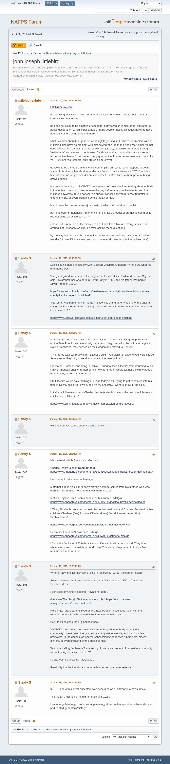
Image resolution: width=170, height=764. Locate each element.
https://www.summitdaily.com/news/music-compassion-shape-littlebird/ (92, 403)
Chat (98, 32)
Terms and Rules (142, 760)
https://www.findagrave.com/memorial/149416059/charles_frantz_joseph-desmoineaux (101, 471)
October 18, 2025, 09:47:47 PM (65, 333)
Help (130, 760)
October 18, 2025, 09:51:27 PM (65, 419)
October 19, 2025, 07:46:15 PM (65, 682)
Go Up (16, 721)
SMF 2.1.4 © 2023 (17, 760)
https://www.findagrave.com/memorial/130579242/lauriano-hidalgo (89, 535)
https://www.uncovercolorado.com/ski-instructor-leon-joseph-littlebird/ (91, 317)
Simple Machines (35, 760)
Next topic (150, 78)
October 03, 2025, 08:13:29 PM (65, 100)
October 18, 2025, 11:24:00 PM (65, 454)
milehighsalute (29, 100)
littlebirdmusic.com (61, 107)
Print (153, 89)
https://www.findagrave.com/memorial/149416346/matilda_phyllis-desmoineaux (97, 501)
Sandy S (24, 258)
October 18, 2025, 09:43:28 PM (65, 258)
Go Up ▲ (157, 760)
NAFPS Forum (26, 22)
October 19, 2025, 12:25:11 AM (65, 566)
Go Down (18, 89)
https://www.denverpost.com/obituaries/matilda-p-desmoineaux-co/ (90, 524)
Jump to (106, 736)
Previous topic (131, 78)
